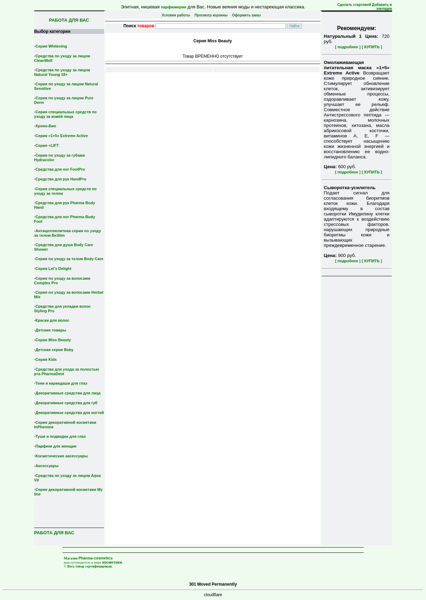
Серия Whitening (51, 46)
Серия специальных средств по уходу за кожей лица (65, 114)
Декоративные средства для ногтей (70, 412)
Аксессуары (47, 466)
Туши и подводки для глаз (61, 436)
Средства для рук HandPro (61, 179)
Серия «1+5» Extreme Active (62, 136)
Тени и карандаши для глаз (61, 383)
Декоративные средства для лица (68, 393)
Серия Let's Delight (54, 268)
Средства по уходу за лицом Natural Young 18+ (62, 72)
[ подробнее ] (348, 47)
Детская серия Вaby (55, 350)
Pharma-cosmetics (96, 558)
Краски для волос (53, 320)
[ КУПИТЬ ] (372, 47)
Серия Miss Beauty (53, 340)
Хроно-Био (46, 126)
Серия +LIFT (47, 145)
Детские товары (51, 330)
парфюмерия (173, 7)
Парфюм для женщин (56, 446)
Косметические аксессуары (62, 456)
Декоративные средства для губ (67, 403)
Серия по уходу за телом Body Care (69, 259)
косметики (112, 562)
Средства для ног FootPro (60, 169)
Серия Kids (46, 359)
